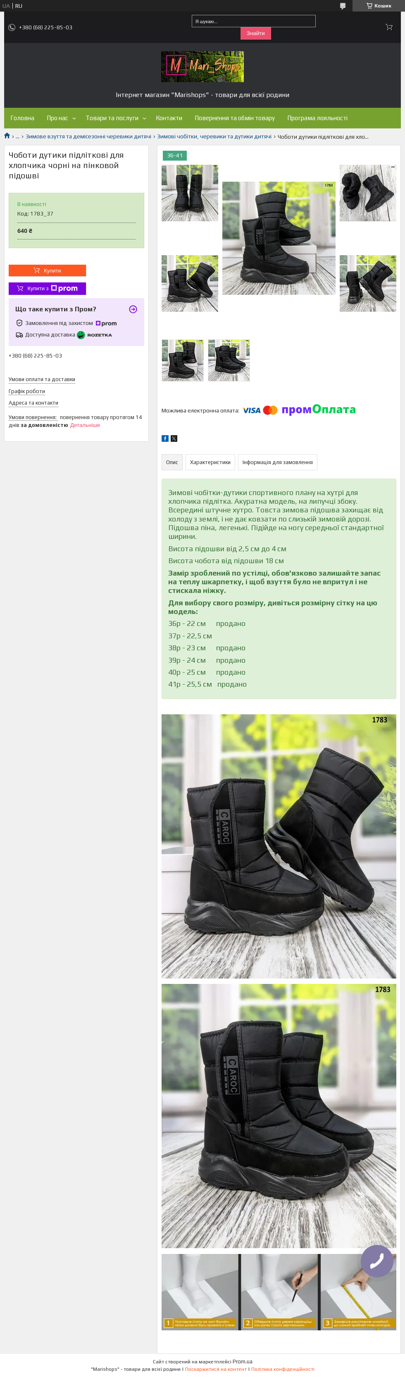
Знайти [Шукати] (256, 33)
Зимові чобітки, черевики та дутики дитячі (214, 136)
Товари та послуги (112, 117)
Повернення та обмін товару (235, 117)
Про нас (57, 117)
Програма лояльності (317, 117)
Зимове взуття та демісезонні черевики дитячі (88, 136)
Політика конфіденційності (282, 1369)
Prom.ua (243, 1361)
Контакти (169, 117)
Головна (22, 117)
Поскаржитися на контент (216, 1369)
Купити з (52, 288)
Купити (52, 271)
